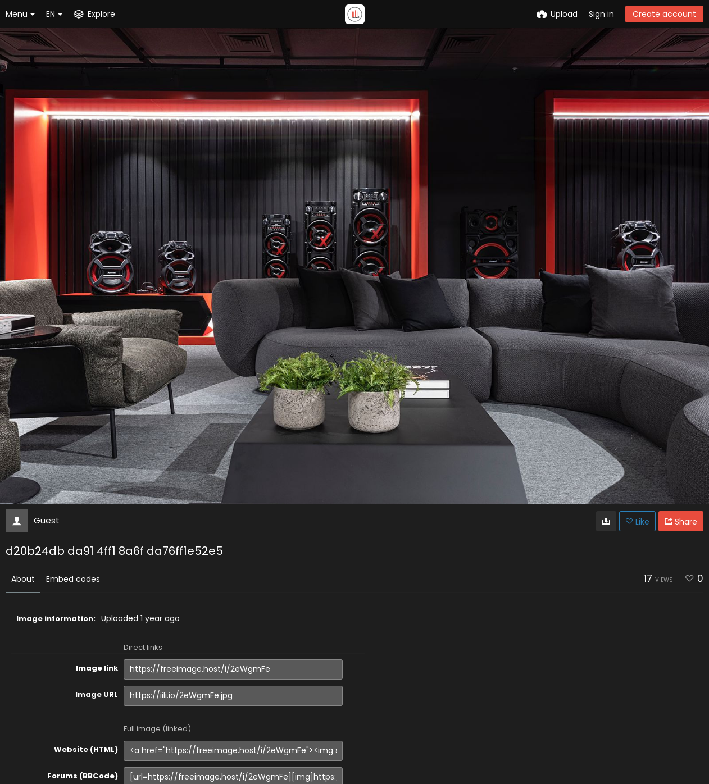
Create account (664, 14)
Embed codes (73, 579)
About (23, 579)
